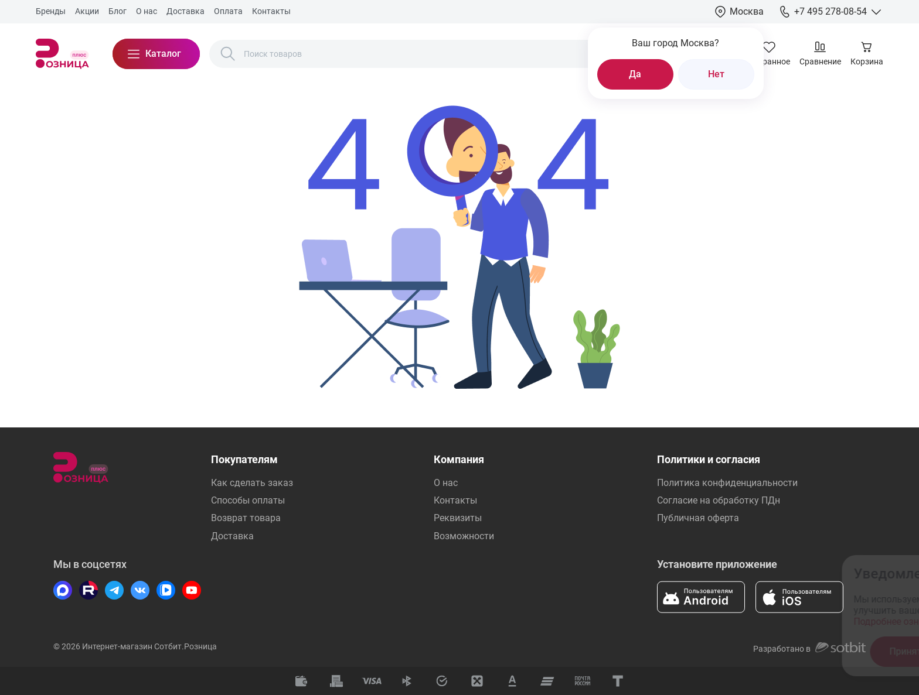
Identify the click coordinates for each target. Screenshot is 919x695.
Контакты (271, 11)
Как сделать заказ (252, 482)
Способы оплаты (248, 500)
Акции (87, 11)
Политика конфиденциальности (727, 482)
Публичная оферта (698, 517)
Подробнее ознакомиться (691, 621)
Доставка (185, 11)
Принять (690, 651)
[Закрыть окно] (845, 571)
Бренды (51, 11)
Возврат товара (246, 517)
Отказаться (782, 651)
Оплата (228, 11)
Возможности (464, 536)
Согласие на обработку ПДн (718, 500)
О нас (146, 11)
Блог (117, 11)
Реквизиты (458, 517)
